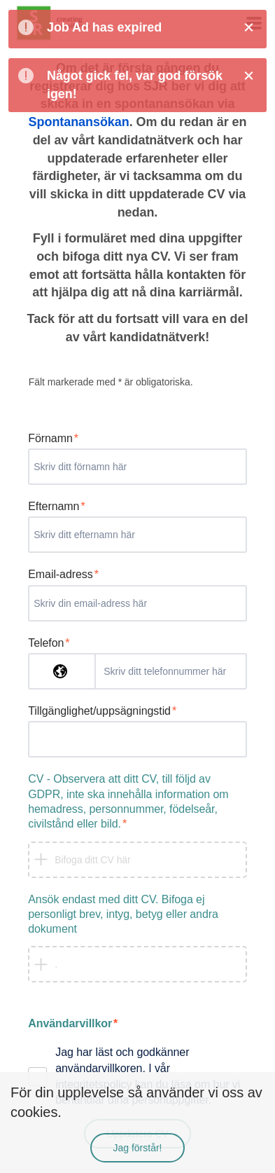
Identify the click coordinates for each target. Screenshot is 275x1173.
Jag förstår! (137, 1147)
